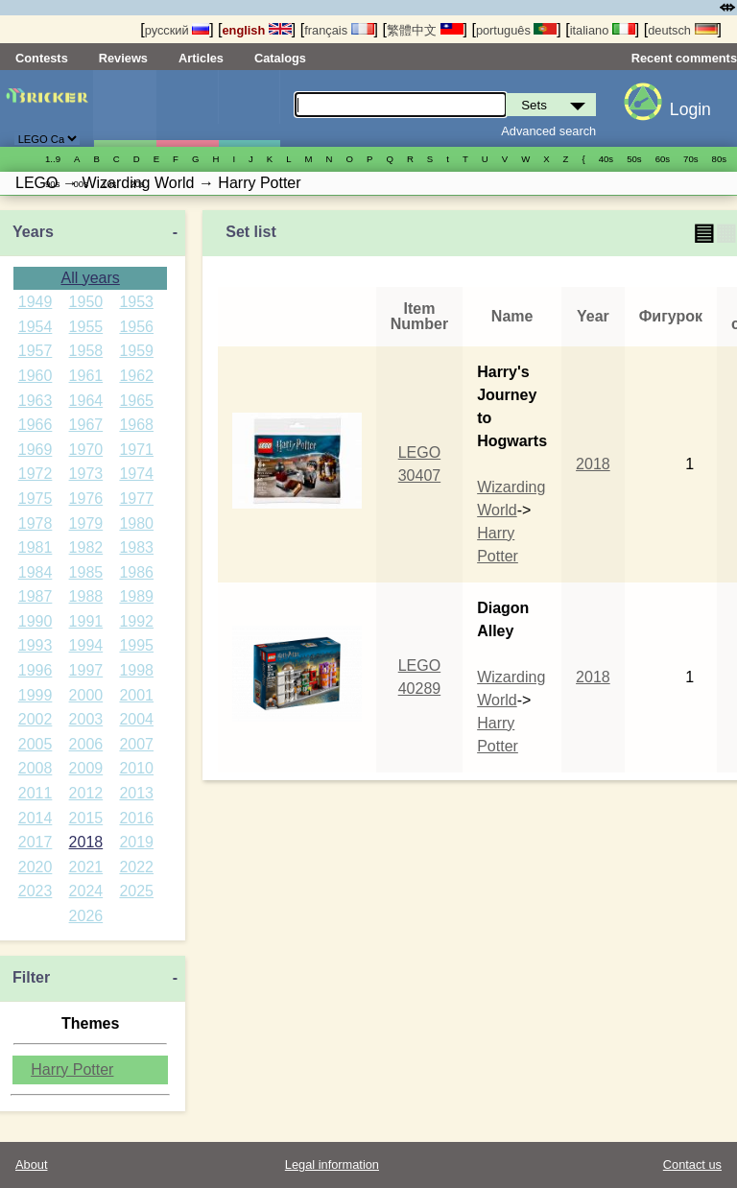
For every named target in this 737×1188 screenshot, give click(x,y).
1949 (35, 302)
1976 (86, 498)
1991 (86, 621)
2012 (86, 793)
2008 (35, 768)
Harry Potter (72, 1069)
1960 (35, 376)
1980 (136, 523)
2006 (86, 744)
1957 (35, 351)
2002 (35, 719)
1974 (136, 473)
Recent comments (684, 58)
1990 (35, 621)
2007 (136, 744)
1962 (136, 376)
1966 (35, 424)
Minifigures (187, 108)
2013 (136, 793)
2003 (86, 719)
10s (109, 183)
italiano (602, 30)
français (338, 30)
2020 (35, 867)
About (31, 1164)
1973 (86, 473)
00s (80, 183)
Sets (124, 108)
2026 (86, 916)
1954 (35, 327)
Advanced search (548, 131)
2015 (86, 818)
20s (137, 183)
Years (33, 232)
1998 (136, 670)
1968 (136, 424)
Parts (249, 108)
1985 (86, 572)
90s (52, 183)
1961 (86, 376)
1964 (86, 400)
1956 (136, 327)
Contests (41, 58)
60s (662, 159)
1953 (136, 302)
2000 (86, 695)
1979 (86, 523)
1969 (35, 449)
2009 (86, 768)
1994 (86, 645)
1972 (35, 473)
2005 (35, 744)
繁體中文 (425, 30)
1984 (35, 572)
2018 (86, 842)
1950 (86, 302)
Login (690, 109)
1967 (86, 424)
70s (690, 159)
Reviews (123, 58)
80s (719, 159)
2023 (35, 891)
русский (177, 30)
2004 (136, 719)
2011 (35, 793)
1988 (86, 596)
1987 (35, 596)
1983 (136, 547)
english (257, 30)
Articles (201, 58)
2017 (35, 842)
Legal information (332, 1164)
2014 (35, 818)
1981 (35, 547)
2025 (136, 891)
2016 (136, 818)
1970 (86, 449)
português (516, 30)
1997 (86, 670)
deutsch (682, 30)
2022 (136, 867)
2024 (86, 891)
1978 (35, 523)
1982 (86, 547)
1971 (136, 449)
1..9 (52, 159)
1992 (136, 621)
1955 (86, 327)
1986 (136, 572)
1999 (35, 695)
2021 (86, 867)
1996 (35, 670)
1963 (35, 400)
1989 (136, 596)
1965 (136, 400)
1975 (35, 498)
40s (606, 159)
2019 (136, 842)
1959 (136, 351)
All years (89, 278)
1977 (136, 498)
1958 (86, 351)
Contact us (692, 1164)
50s (634, 159)
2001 (136, 695)
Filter (31, 977)
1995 (136, 645)
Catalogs (280, 58)
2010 (136, 768)
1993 (35, 645)
